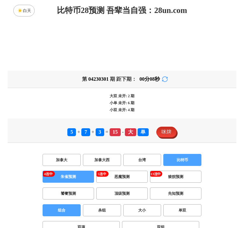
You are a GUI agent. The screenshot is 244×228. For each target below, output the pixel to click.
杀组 (102, 210)
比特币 (182, 160)
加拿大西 (102, 160)
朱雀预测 (68, 176)
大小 (142, 210)
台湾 (142, 160)
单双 (182, 210)
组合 (61, 210)
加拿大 (61, 160)
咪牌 (166, 132)
